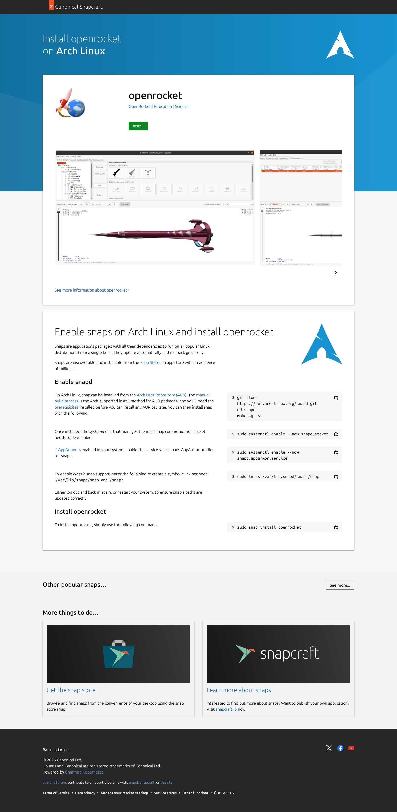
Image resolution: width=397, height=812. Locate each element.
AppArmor (67, 449)
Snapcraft (147, 782)
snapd (133, 782)
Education (163, 106)
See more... (340, 585)
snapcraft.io (226, 709)
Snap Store (150, 362)
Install (138, 126)
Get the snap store (71, 690)
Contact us (224, 792)
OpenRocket (140, 106)
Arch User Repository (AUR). (162, 395)
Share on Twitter (329, 748)
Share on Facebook (340, 748)
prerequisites (66, 407)
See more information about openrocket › (92, 290)
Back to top (56, 749)
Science (182, 106)
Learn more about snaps (239, 690)
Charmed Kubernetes (84, 772)
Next (336, 272)
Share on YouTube (351, 748)
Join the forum (54, 782)
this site (166, 782)
